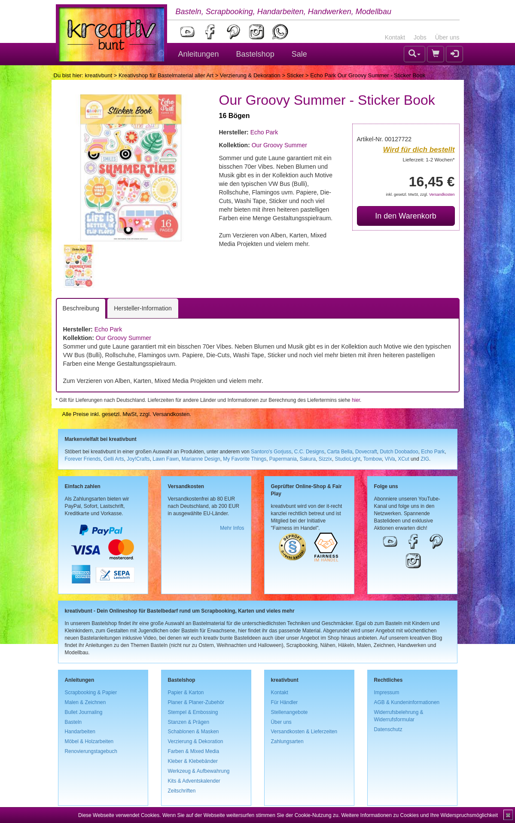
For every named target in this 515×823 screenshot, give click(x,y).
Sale (299, 54)
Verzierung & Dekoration (250, 75)
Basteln (73, 722)
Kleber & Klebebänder (193, 761)
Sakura (308, 459)
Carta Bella (340, 452)
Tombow (372, 459)
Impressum (386, 692)
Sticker (295, 75)
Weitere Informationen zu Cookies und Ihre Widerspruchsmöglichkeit (419, 815)
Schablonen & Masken (193, 732)
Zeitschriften (182, 791)
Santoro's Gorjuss (271, 452)
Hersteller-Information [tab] (143, 308)
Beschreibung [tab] (81, 308)
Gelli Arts (114, 459)
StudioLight (347, 459)
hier (356, 400)
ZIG (425, 459)
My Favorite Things (244, 459)
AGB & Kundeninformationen (407, 702)
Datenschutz (388, 729)
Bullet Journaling (84, 712)
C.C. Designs (309, 452)
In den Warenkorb (405, 216)
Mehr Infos (232, 528)
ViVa (390, 459)
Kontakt (395, 37)
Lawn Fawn (165, 459)
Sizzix (325, 459)
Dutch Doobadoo (399, 452)
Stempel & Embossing (193, 712)
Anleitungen (198, 54)
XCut (403, 459)
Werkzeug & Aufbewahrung (199, 771)
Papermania (283, 459)
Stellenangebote (289, 712)
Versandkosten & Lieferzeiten (304, 732)
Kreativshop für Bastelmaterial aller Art (166, 75)
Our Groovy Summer (279, 145)
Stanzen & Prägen (189, 722)
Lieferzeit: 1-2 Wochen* (429, 159)
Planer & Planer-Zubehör (196, 702)
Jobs (420, 37)
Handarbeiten (80, 732)
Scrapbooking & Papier (91, 692)
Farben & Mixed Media (193, 751)
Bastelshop (255, 54)
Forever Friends (83, 459)
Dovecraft (366, 452)
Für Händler (284, 702)
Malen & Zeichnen (85, 702)
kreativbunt (98, 75)
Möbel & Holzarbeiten (89, 741)
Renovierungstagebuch (91, 751)
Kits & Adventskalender (194, 781)
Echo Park (264, 132)
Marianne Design (201, 459)
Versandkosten (442, 194)
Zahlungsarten (287, 741)
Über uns (447, 37)
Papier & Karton (186, 692)
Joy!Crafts (138, 459)
